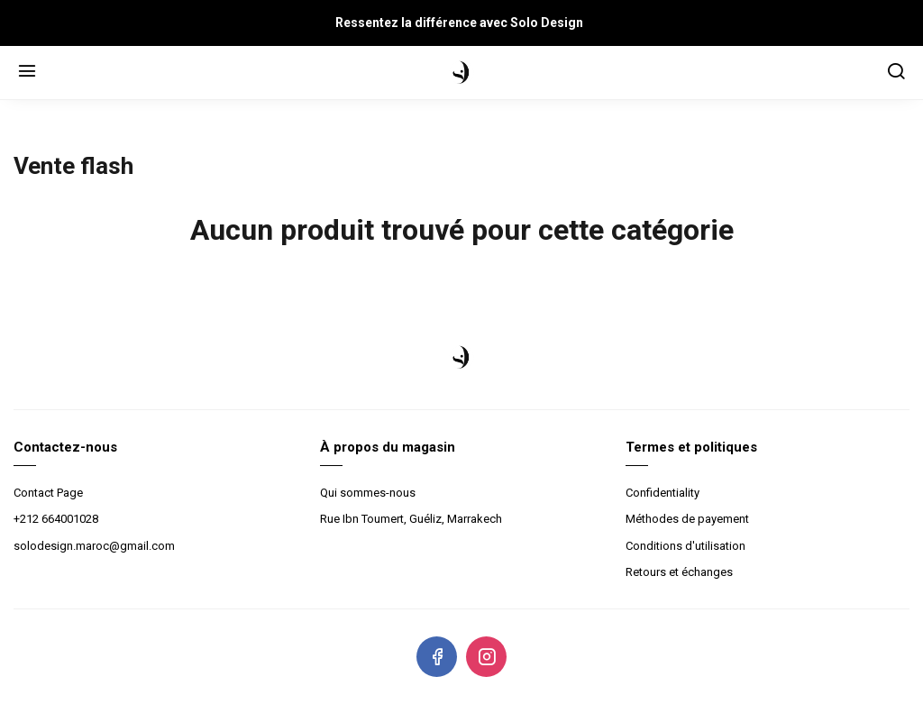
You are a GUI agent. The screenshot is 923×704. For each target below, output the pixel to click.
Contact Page (48, 492)
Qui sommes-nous (368, 492)
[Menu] (27, 73)
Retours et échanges (679, 572)
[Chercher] (895, 73)
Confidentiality (662, 492)
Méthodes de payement (687, 519)
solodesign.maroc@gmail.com (94, 546)
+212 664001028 (56, 519)
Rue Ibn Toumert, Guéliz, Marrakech (411, 519)
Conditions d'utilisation (685, 546)
